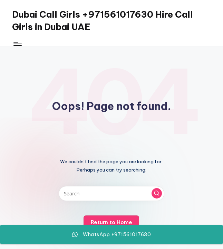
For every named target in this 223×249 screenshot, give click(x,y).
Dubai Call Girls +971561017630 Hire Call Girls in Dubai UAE (102, 21)
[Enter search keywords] (111, 193)
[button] (157, 193)
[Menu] (17, 44)
